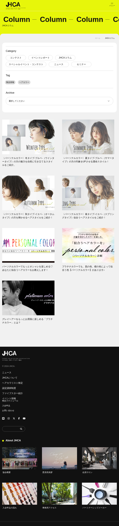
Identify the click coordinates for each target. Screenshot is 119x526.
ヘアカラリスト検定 (12, 383)
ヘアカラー (24, 82)
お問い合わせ (8, 410)
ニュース (58, 64)
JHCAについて (9, 378)
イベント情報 (9, 398)
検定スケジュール (10, 401)
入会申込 (6, 406)
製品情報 (10, 82)
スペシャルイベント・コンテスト (26, 64)
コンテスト (16, 57)
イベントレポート (40, 57)
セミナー (81, 64)
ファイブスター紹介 (12, 393)
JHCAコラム (65, 57)
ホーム (97, 38)
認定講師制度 (9, 388)
